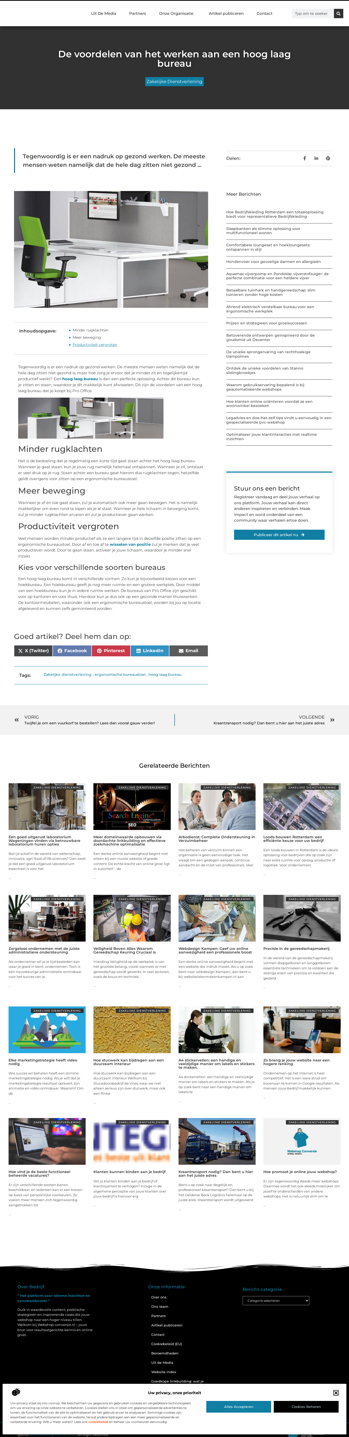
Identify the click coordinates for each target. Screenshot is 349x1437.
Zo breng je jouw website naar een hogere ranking (296, 1062)
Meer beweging (87, 337)
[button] (336, 1392)
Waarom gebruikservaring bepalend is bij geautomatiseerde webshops (265, 387)
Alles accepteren (239, 1407)
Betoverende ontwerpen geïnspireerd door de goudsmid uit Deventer (270, 337)
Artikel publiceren (226, 13)
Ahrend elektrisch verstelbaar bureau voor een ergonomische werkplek (270, 309)
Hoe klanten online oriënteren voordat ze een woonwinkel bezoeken (269, 403)
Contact (264, 13)
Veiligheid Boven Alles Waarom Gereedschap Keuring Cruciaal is (124, 950)
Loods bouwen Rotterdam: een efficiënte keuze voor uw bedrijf (293, 839)
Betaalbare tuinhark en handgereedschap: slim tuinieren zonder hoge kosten (270, 292)
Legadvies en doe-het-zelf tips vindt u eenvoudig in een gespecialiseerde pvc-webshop (279, 420)
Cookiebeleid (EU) (166, 1344)
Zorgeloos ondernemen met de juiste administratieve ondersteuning (44, 950)
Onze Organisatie (177, 13)
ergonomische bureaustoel (120, 674)
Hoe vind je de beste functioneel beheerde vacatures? (39, 1173)
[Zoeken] (338, 13)
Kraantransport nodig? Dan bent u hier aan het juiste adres (216, 1173)
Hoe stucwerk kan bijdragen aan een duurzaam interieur (128, 1062)
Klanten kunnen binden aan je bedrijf (129, 1171)
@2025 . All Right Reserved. (63, 1435)
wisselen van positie (130, 544)
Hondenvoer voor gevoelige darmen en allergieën (273, 261)
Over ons (159, 1297)
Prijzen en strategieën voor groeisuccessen (266, 323)
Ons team (159, 1306)
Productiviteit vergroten (95, 344)
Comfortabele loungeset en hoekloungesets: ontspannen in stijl (268, 247)
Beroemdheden (165, 1353)
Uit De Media (103, 13)
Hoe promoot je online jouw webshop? (300, 1171)
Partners (137, 13)
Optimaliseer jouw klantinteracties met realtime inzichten (271, 436)
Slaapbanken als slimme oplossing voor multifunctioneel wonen (263, 230)
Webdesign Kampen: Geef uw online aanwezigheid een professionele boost (215, 950)
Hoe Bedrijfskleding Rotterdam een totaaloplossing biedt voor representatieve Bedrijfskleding (275, 214)
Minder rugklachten (90, 330)
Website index (163, 1372)
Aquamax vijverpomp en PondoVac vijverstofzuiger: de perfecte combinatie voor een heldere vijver (277, 276)
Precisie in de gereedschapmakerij (296, 948)
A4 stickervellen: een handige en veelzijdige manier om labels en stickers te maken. (217, 1064)
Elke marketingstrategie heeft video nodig (43, 1062)
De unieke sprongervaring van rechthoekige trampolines (268, 354)
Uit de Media (162, 1362)
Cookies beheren (306, 1407)
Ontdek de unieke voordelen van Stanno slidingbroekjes (264, 370)
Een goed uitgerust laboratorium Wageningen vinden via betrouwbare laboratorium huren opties (44, 841)
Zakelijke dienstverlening (174, 81)
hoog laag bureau (80, 378)
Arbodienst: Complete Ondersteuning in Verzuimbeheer (217, 839)
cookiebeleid (98, 1422)
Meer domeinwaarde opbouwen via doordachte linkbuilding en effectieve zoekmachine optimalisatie (129, 841)
